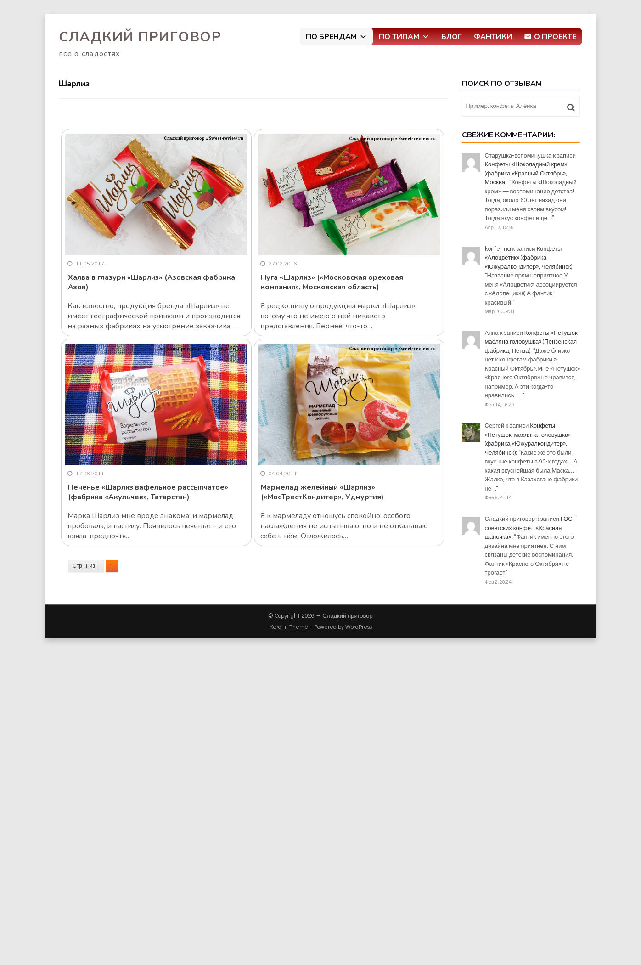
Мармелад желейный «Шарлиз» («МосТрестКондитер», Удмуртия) (322, 492)
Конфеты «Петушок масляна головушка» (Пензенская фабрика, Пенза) (531, 342)
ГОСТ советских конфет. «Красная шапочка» (530, 528)
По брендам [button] (336, 36)
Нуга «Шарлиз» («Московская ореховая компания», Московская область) (332, 282)
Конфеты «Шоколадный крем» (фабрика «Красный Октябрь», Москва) (526, 173)
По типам (404, 36)
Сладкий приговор (140, 37)
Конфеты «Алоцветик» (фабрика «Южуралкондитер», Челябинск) (529, 258)
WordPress (358, 627)
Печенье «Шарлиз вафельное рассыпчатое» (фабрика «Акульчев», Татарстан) (148, 492)
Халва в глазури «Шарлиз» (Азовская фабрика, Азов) (152, 282)
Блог (451, 37)
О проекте (555, 37)
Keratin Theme (289, 627)
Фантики (493, 37)
